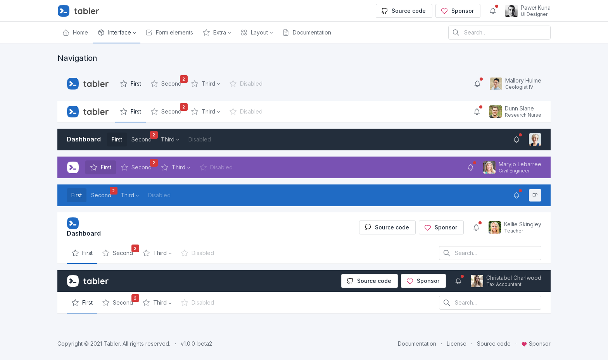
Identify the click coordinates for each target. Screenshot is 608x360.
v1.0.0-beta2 (196, 343)
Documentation (417, 343)
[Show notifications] (493, 11)
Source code (403, 11)
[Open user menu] (528, 11)
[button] (116, 33)
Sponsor (457, 11)
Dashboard (84, 139)
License (456, 343)
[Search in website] (499, 33)
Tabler (112, 343)
